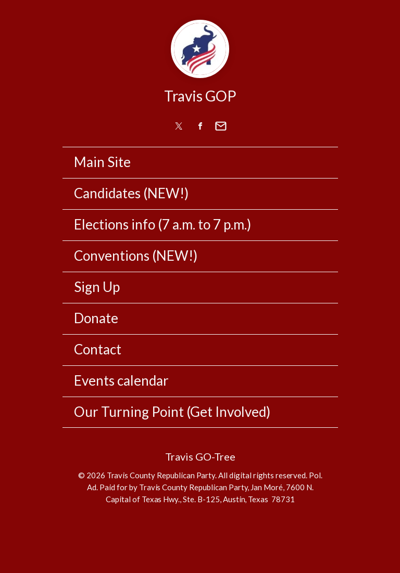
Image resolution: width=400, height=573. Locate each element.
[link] (179, 126)
